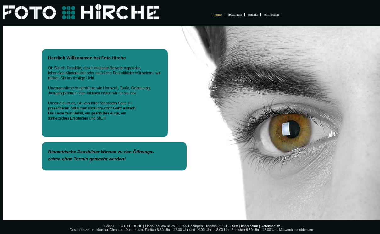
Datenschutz (270, 226)
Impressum (249, 226)
